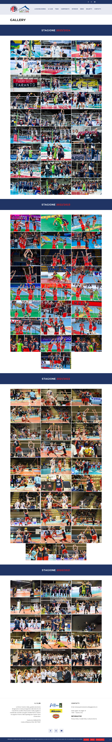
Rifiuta (92, 739)
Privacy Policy (75, 719)
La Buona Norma (92, 719)
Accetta (86, 739)
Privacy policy (100, 739)
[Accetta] (110, 739)
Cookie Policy (83, 719)
